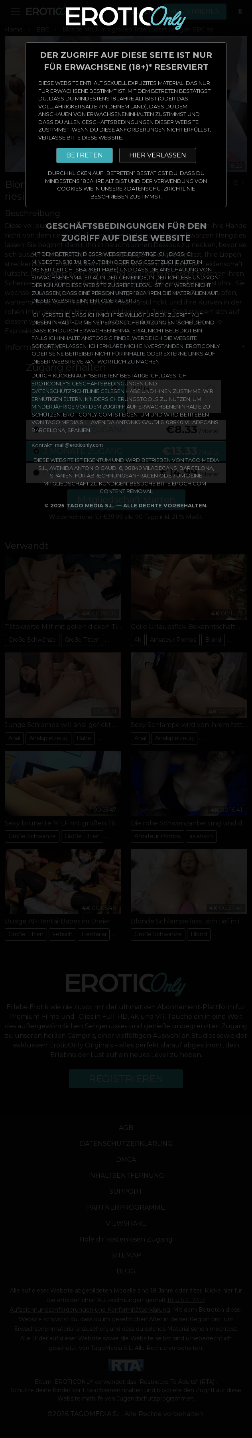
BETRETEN (84, 155)
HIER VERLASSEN (157, 155)
